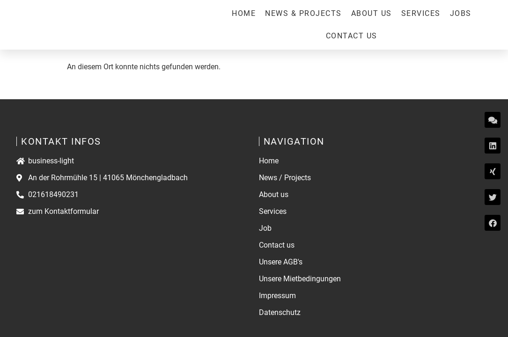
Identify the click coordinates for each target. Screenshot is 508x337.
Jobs (460, 13)
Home (244, 13)
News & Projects (303, 13)
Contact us (351, 35)
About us (371, 13)
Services (421, 13)
